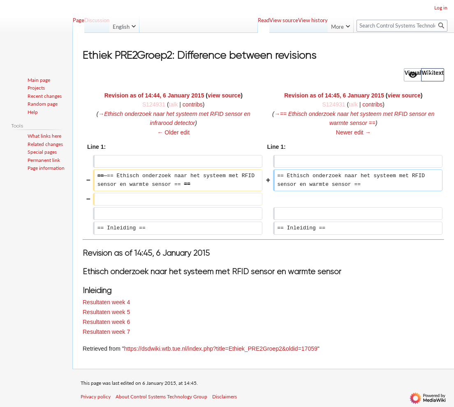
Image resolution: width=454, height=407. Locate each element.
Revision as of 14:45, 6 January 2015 (334, 95)
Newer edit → (353, 132)
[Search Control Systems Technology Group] (402, 26)
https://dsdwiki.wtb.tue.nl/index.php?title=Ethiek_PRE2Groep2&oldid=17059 (220, 348)
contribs (193, 104)
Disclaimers (224, 396)
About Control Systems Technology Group (161, 396)
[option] (412, 74)
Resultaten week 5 (106, 312)
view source (224, 95)
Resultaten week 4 (106, 302)
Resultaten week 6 (106, 322)
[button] (413, 74)
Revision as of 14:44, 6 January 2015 (154, 95)
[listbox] (424, 74)
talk (173, 104)
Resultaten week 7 (106, 331)
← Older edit (173, 132)
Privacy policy (96, 396)
